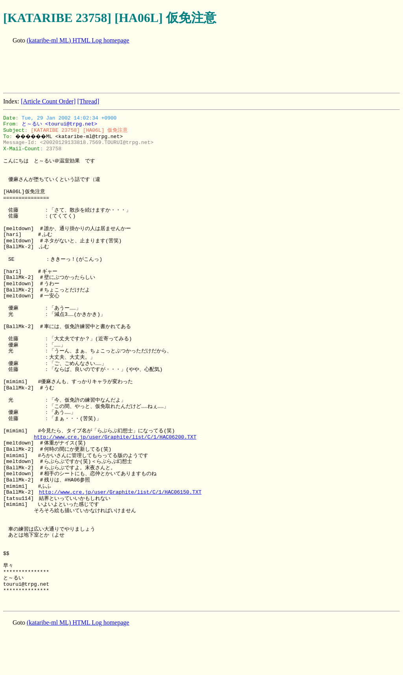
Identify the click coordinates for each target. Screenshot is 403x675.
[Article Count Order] (48, 101)
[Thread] (88, 101)
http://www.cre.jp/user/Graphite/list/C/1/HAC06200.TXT (115, 437)
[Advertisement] (146, 69)
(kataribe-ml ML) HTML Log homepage (78, 40)
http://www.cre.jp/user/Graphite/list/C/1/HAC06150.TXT (120, 492)
